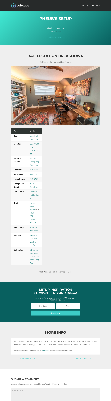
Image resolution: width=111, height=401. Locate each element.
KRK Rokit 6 (39, 150)
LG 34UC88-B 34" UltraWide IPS (47, 140)
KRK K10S (39, 154)
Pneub (58, 31)
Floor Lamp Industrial (43, 178)
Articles (95, 5)
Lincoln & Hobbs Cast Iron (45, 169)
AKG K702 (39, 159)
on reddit (45, 275)
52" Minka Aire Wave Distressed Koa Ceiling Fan (54, 187)
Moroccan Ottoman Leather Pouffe (49, 183)
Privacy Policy (66, 397)
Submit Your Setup (75, 379)
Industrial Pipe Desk (43, 136)
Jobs (70, 381)
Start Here (85, 5)
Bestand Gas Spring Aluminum (47, 145)
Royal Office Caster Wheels (67, 173)
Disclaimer (56, 397)
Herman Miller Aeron (43, 173)
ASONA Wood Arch (42, 164)
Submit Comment (22, 352)
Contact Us (73, 384)
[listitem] (80, 112)
